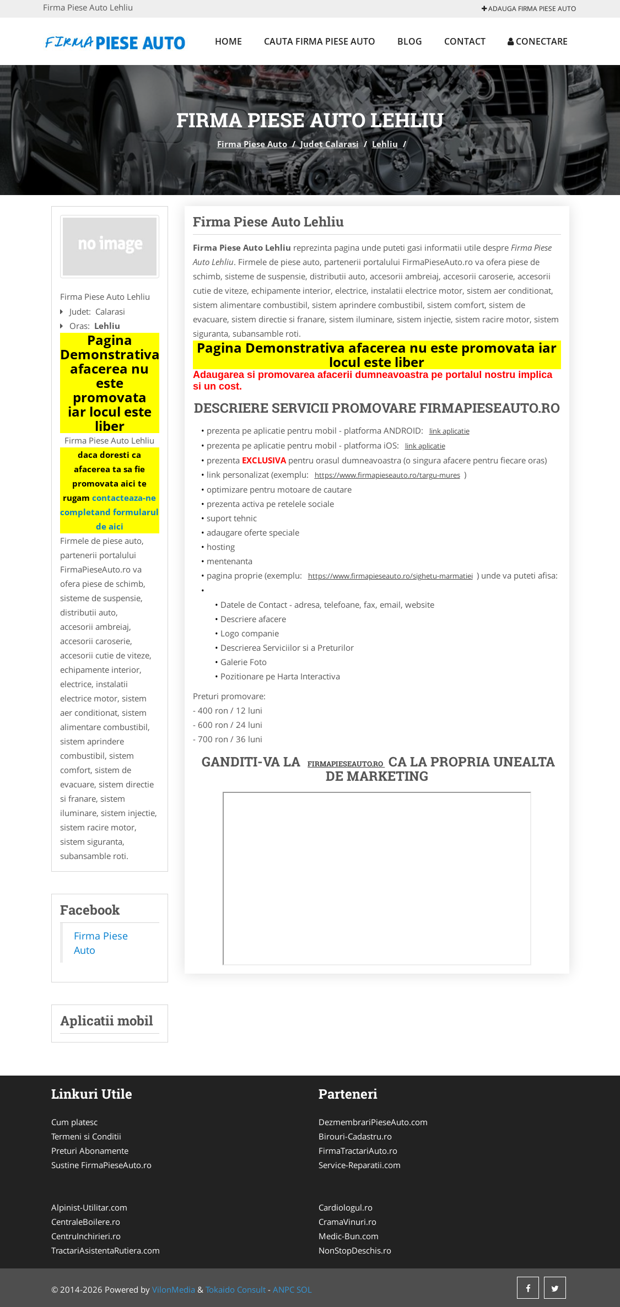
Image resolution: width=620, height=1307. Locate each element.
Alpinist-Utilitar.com (89, 1207)
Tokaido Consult (236, 1289)
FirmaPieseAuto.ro (346, 764)
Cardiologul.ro (346, 1207)
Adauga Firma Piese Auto (529, 8)
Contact (465, 41)
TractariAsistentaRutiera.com (105, 1250)
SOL (304, 1289)
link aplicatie (449, 431)
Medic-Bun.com (349, 1235)
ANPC (283, 1289)
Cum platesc (74, 1121)
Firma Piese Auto (252, 143)
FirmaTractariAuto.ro (358, 1150)
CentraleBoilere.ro (85, 1221)
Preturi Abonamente (89, 1150)
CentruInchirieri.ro (86, 1235)
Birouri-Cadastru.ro (355, 1136)
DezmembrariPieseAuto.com (373, 1121)
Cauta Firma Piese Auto (319, 41)
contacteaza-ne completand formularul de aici (109, 512)
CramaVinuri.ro (347, 1221)
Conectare (538, 41)
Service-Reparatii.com (360, 1164)
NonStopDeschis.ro (355, 1250)
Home (228, 41)
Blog (409, 41)
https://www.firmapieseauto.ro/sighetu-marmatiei (390, 576)
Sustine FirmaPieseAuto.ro (101, 1164)
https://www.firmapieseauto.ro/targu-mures (387, 475)
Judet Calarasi (329, 143)
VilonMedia (173, 1289)
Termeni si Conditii (86, 1136)
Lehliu (385, 143)
